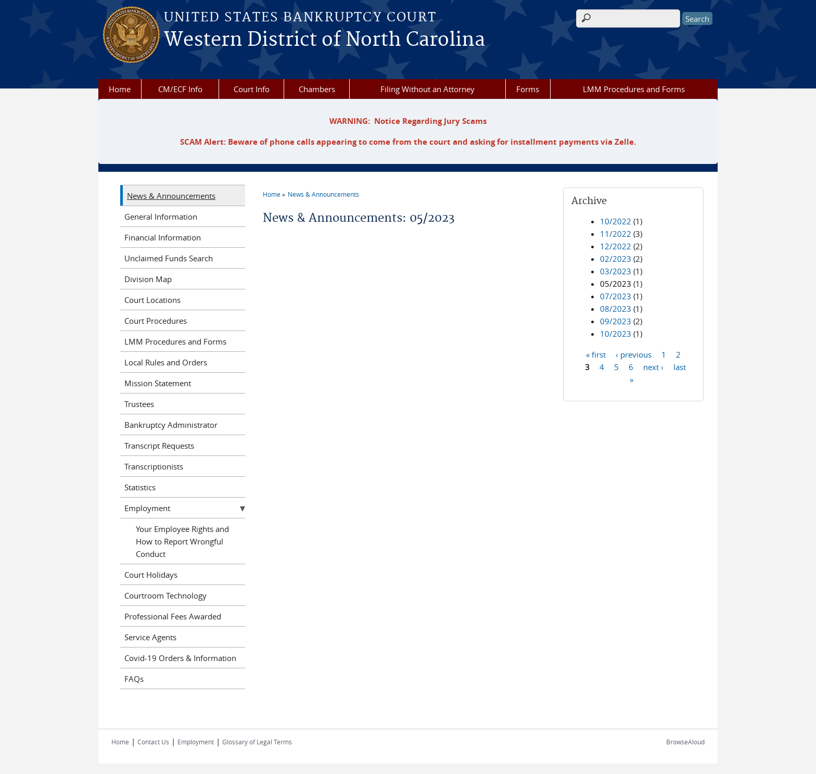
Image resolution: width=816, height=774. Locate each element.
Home (120, 89)
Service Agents (150, 637)
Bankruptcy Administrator (171, 425)
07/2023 (615, 296)
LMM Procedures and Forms (634, 89)
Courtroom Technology (165, 595)
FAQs (134, 679)
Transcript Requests (159, 445)
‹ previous (634, 354)
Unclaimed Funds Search (168, 258)
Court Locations (152, 300)
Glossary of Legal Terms (257, 742)
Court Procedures (155, 320)
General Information (160, 216)
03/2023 (615, 271)
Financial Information (162, 237)
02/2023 (615, 258)
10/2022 (615, 221)
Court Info (252, 89)
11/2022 (615, 234)
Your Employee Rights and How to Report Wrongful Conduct (182, 541)
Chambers (317, 89)
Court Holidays (150, 574)
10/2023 (615, 333)
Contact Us (153, 742)
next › (653, 366)
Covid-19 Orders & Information (180, 658)
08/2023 (615, 308)
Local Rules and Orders (165, 362)
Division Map (148, 279)
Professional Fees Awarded (172, 616)
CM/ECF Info (180, 89)
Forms (527, 89)
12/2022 (615, 246)
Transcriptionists (153, 466)
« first (596, 354)
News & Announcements (323, 194)
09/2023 (615, 321)
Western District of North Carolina (324, 40)
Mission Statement (157, 383)
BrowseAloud (685, 742)
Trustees (139, 404)
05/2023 (615, 283)
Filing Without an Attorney (427, 89)
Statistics (140, 487)
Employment (147, 508)
